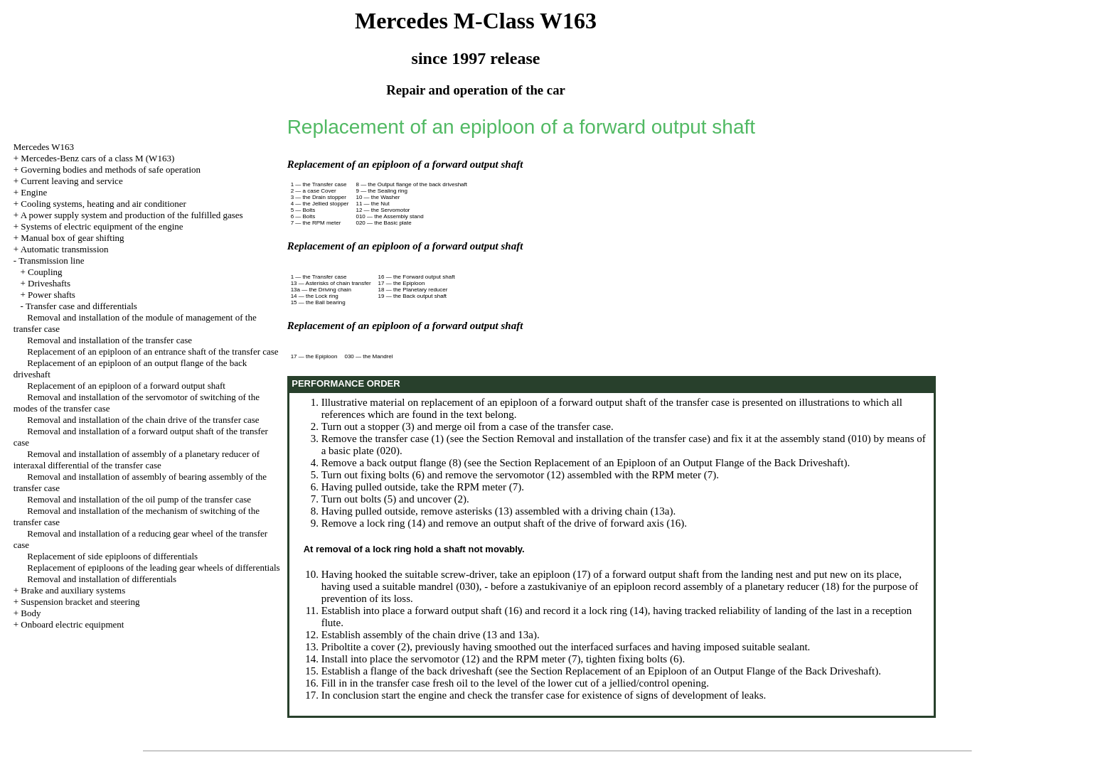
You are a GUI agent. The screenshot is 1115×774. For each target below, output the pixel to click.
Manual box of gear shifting (72, 237)
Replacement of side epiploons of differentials (112, 556)
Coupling (45, 272)
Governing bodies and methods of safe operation (111, 169)
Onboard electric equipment (72, 624)
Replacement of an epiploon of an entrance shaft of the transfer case (152, 351)
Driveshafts (49, 283)
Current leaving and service (71, 181)
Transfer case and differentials (81, 306)
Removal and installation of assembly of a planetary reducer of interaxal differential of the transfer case (137, 459)
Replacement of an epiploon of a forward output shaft (126, 385)
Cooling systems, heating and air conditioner (103, 203)
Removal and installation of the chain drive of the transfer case (143, 419)
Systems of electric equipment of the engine (102, 226)
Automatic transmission (65, 249)
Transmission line (51, 260)
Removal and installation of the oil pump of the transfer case (139, 499)
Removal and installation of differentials (101, 579)
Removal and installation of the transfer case (109, 340)
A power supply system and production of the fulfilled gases (132, 215)
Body (31, 613)
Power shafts (51, 294)
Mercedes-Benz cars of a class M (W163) (97, 158)
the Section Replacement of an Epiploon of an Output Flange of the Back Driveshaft (663, 462)
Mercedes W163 (44, 146)
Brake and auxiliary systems (73, 590)
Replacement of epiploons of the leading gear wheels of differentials (153, 567)
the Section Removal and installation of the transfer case (586, 438)
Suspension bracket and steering (80, 601)
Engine (34, 192)
